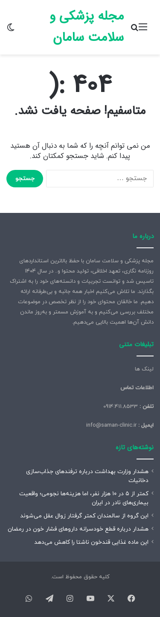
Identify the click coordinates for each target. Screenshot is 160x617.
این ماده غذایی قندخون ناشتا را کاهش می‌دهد (91, 542)
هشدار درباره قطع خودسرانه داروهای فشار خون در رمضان (78, 529)
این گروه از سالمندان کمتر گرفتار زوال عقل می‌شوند (84, 516)
